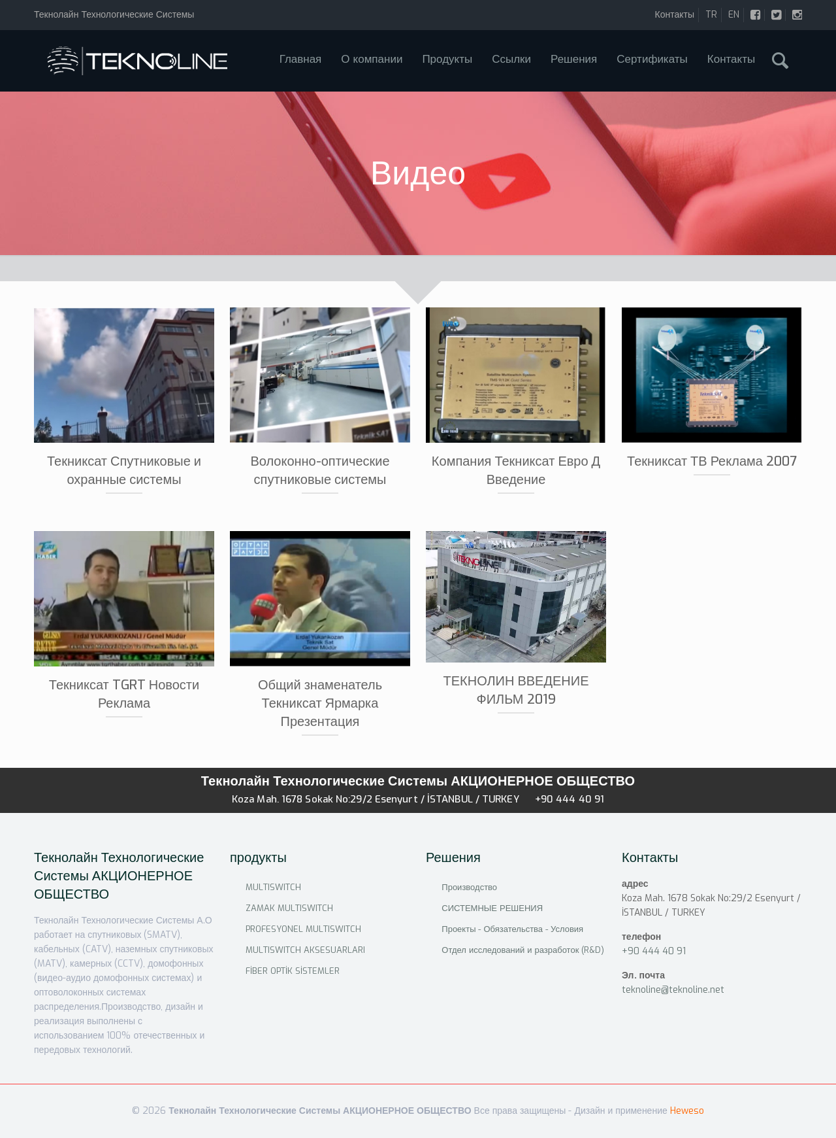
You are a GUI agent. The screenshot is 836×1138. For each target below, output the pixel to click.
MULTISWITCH (273, 887)
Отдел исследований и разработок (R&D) (523, 950)
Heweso (687, 1111)
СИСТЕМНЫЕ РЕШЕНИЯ (492, 908)
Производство (469, 887)
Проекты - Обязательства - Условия (512, 929)
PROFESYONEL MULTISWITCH (303, 929)
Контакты (674, 15)
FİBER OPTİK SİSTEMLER (293, 970)
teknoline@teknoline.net (673, 990)
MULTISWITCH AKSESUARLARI (305, 950)
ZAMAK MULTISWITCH (289, 908)
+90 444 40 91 (569, 799)
